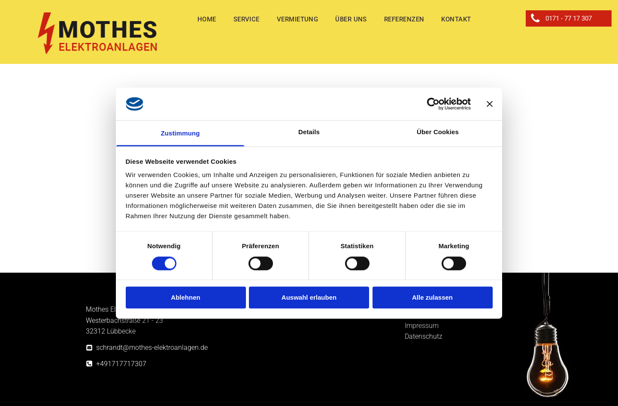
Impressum (422, 326)
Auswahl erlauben (309, 297)
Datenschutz (423, 336)
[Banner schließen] (490, 104)
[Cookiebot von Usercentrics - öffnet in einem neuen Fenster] (433, 103)
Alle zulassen (432, 297)
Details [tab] (309, 132)
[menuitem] (207, 19)
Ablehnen (185, 297)
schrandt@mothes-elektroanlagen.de (152, 347)
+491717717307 (121, 364)
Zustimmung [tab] (180, 133)
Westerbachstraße (113, 320)
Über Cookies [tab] (438, 132)
